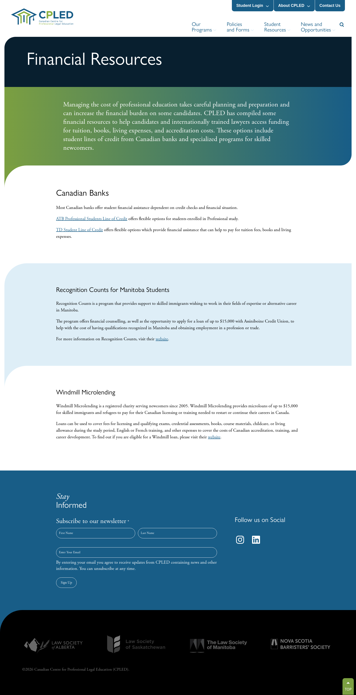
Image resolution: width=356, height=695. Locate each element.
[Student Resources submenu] (289, 30)
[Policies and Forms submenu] (252, 30)
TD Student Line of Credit (79, 230)
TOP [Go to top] (348, 689)
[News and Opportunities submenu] (334, 30)
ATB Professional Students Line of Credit (91, 219)
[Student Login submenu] (267, 6)
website (162, 339)
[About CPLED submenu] (308, 6)
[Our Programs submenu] (215, 30)
